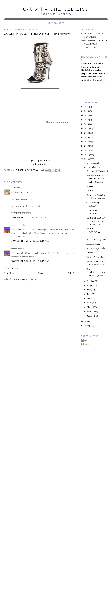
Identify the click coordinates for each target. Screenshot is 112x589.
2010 (86, 159)
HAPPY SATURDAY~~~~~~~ (96, 231)
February (91, 311)
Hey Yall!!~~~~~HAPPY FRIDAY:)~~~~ (96, 272)
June (89, 294)
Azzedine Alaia (93, 244)
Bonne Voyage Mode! (95, 248)
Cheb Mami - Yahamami (97, 171)
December (91, 163)
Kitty (13, 187)
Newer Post (9, 273)
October (90, 281)
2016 (86, 133)
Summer (85, 340)
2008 (86, 325)
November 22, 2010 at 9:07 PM (30, 217)
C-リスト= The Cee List (56, 9)
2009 (86, 321)
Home (40, 273)
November (92, 167)
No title (89, 190)
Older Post (72, 273)
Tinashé (89, 252)
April (89, 302)
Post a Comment (11, 268)
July (89, 289)
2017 (86, 128)
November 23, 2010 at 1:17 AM (30, 261)
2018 (86, 124)
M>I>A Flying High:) (95, 257)
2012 (86, 150)
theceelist (15, 225)
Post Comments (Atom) (26, 279)
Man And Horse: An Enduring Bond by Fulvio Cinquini (95, 178)
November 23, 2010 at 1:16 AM (30, 241)
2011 (86, 154)
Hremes (89, 186)
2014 (86, 141)
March (90, 307)
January (90, 316)
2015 (86, 137)
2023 (86, 119)
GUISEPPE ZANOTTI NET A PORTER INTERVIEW (96, 221)
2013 (86, 146)
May (89, 298)
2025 (86, 111)
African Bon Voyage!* (96, 239)
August (90, 285)
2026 (86, 106)
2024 (86, 115)
